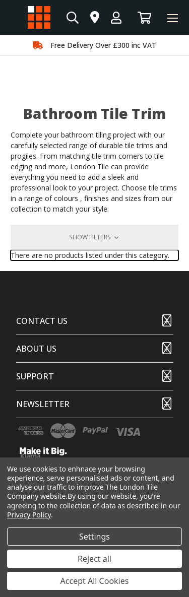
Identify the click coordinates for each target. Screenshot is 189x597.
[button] (94, 237)
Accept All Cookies (94, 580)
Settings (94, 536)
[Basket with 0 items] (144, 17)
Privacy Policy (29, 514)
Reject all (94, 558)
